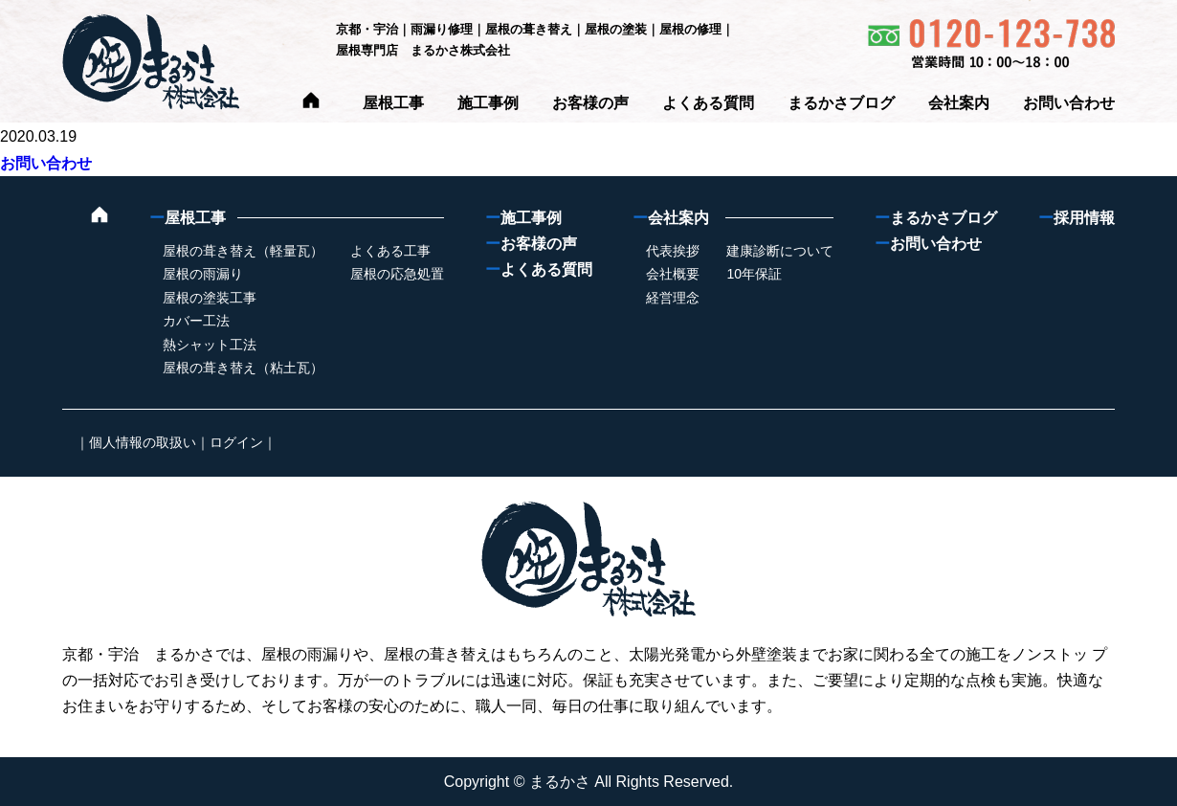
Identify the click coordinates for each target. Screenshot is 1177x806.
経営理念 (673, 297)
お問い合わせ (1069, 103)
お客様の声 (590, 103)
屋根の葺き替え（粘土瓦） (243, 367)
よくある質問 (708, 103)
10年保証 (754, 273)
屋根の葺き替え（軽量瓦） (243, 250)
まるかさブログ (841, 103)
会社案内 (958, 103)
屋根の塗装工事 (209, 297)
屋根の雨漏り (203, 273)
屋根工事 (393, 103)
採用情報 (1076, 218)
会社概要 (673, 273)
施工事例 (488, 103)
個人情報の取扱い (142, 442)
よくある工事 (390, 250)
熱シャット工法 (209, 344)
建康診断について (779, 250)
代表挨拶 (673, 250)
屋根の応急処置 (397, 273)
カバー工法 (196, 320)
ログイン (236, 442)
